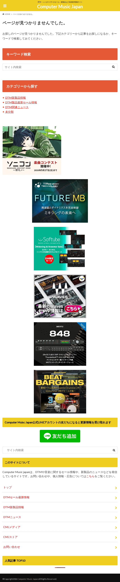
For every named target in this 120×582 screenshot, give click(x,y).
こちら (90, 476)
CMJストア (10, 536)
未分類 (9, 111)
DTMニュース (12, 517)
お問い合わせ (11, 546)
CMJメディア (11, 527)
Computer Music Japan (60, 6)
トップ (7, 487)
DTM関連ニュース (17, 107)
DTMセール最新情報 (16, 497)
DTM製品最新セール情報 (21, 102)
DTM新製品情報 (15, 97)
